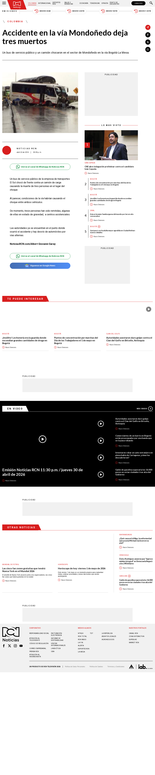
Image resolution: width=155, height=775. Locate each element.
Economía (84, 3)
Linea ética (56, 648)
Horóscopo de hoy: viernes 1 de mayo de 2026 (81, 568)
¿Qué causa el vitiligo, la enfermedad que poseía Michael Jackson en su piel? (135, 540)
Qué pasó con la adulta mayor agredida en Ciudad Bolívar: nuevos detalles (112, 231)
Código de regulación (38, 643)
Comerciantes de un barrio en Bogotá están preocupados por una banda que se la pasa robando (133, 438)
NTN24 (80, 633)
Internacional (44, 3)
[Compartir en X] (147, 42)
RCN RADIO (82, 640)
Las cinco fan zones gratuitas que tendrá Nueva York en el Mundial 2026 (23, 569)
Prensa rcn (34, 651)
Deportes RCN (56, 3)
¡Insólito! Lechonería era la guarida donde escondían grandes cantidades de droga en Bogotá (111, 199)
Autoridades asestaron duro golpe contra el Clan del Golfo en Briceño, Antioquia (129, 339)
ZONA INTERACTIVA (136, 636)
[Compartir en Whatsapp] (147, 49)
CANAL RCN (138, 3)
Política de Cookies (96, 667)
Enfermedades (125, 535)
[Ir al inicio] (17, 5)
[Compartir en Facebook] (147, 34)
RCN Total (82, 636)
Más (145, 408)
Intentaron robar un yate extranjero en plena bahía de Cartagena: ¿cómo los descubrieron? (134, 455)
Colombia (32, 3)
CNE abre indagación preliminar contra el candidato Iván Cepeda (109, 167)
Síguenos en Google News (40, 266)
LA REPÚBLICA (107, 633)
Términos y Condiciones (115, 667)
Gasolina (123, 576)
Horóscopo (63, 564)
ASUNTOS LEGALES (109, 636)
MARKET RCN (134, 643)
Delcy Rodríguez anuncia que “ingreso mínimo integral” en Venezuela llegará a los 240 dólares (136, 561)
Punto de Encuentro (114, 3)
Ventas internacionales (58, 644)
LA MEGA (81, 652)
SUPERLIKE (133, 640)
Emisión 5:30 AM (42, 11)
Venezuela (124, 555)
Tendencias (95, 3)
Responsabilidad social (39, 633)
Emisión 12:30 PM (75, 11)
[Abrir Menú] (4, 3)
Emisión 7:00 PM (109, 11)
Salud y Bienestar (68, 3)
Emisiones (9, 11)
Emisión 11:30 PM (142, 11)
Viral (92, 210)
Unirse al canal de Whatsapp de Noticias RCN (40, 167)
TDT (91, 633)
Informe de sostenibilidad (57, 639)
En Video (15, 408)
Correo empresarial (37, 648)
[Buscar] (151, 3)
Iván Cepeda (90, 163)
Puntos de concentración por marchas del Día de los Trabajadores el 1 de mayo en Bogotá (110, 184)
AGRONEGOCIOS (108, 640)
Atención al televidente (34, 639)
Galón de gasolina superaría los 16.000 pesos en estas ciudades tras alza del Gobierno (133, 472)
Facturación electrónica (56, 634)
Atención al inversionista (35, 656)
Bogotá (93, 179)
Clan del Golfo (113, 334)
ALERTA (81, 646)
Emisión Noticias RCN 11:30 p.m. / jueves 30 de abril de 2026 (42, 472)
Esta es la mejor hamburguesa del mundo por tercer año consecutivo (112, 215)
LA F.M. (80, 643)
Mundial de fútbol (10, 564)
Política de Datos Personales (75, 667)
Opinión (104, 3)
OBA (52, 651)
